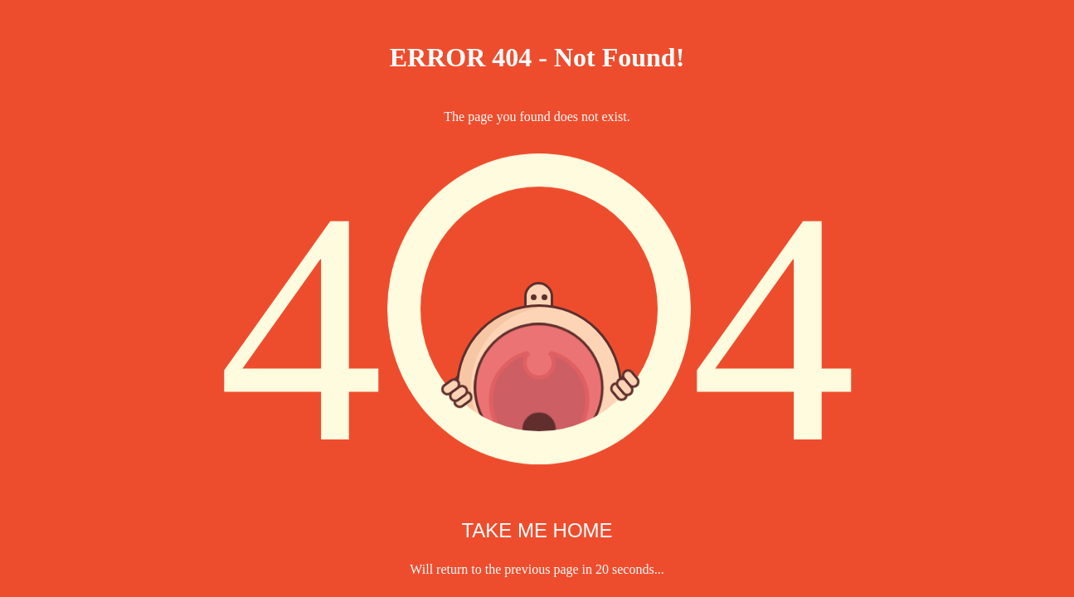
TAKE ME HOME (536, 530)
